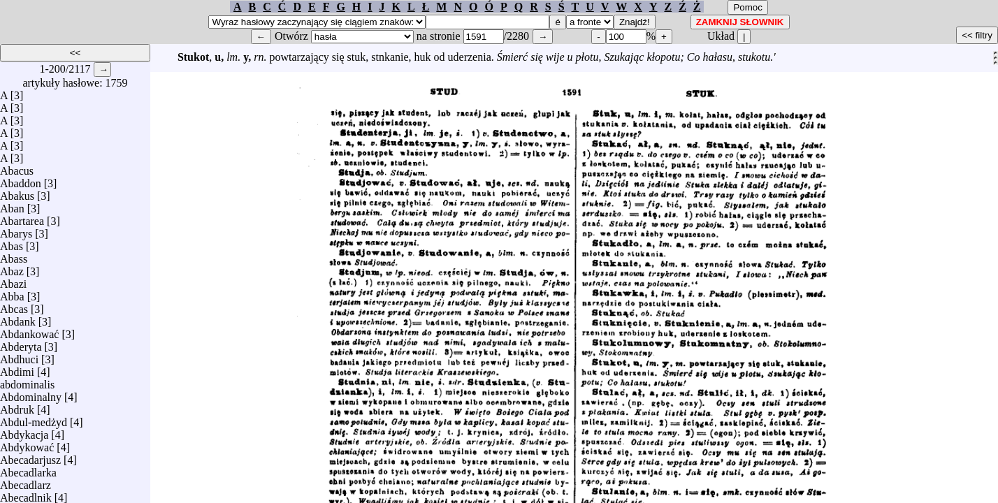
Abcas (14, 306)
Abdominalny (31, 394)
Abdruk (17, 406)
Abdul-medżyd (33, 419)
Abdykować (27, 444)
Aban (12, 205)
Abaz (12, 268)
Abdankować (29, 331)
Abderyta (21, 343)
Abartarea (22, 218)
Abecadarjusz (30, 456)
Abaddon (20, 180)
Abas (11, 243)
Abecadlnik (26, 494)
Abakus (17, 192)
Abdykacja (24, 431)
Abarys (16, 230)
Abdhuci (19, 356)
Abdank (18, 318)
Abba (12, 293)
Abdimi (17, 368)
